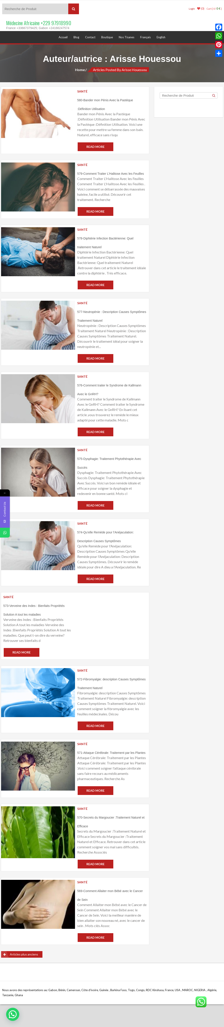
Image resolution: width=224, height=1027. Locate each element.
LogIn (192, 8)
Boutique (107, 37)
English (161, 37)
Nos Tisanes (126, 37)
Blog (76, 37)
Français (145, 37)
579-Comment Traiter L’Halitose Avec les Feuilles (110, 173)
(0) (200, 8)
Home (80, 70)
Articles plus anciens (24, 954)
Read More (95, 146)
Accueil (63, 37)
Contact (90, 37)
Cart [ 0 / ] (214, 8)
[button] (12, 1014)
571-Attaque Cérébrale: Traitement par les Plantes (111, 753)
